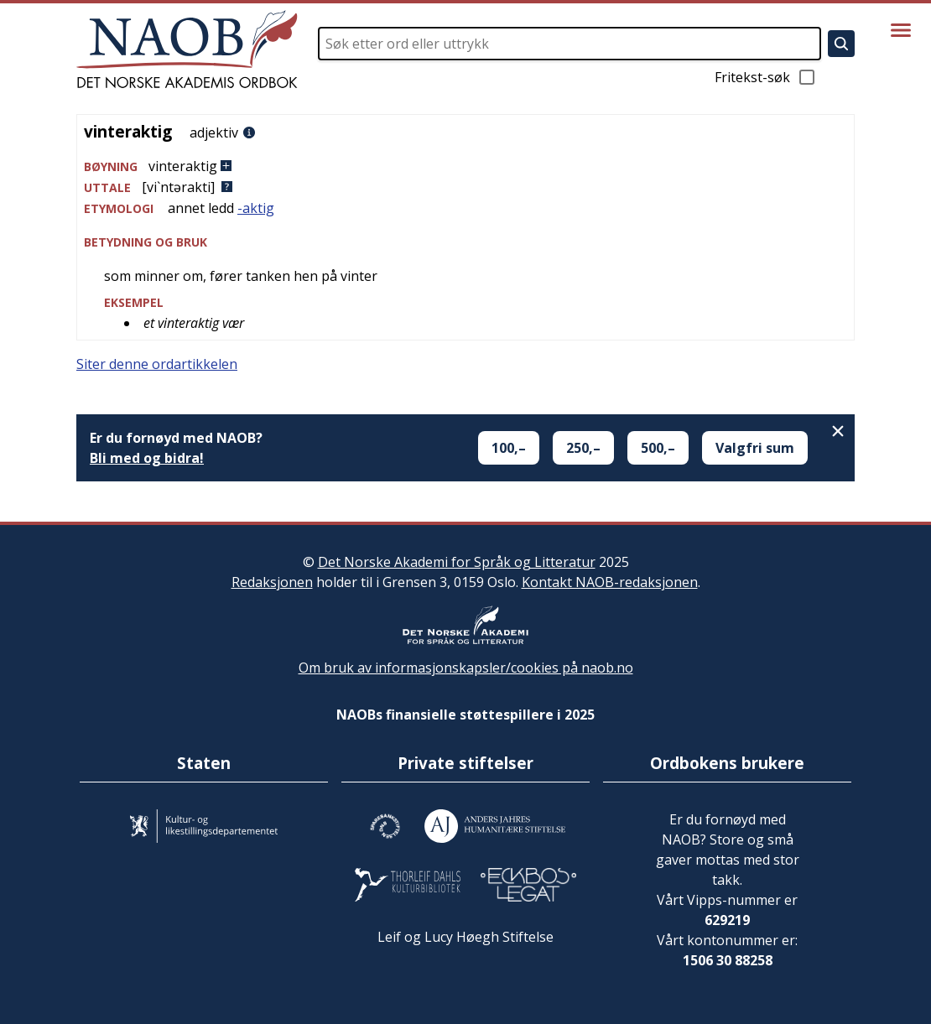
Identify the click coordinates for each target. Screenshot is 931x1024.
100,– (509, 448)
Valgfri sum (754, 448)
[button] (465, 166)
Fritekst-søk (766, 77)
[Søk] (841, 43)
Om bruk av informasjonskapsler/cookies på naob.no (466, 667)
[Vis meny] (900, 30)
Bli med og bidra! (147, 458)
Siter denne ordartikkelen (156, 364)
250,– (583, 448)
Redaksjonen (272, 582)
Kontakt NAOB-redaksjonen (610, 582)
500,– (658, 448)
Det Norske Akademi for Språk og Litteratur (457, 562)
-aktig (255, 208)
